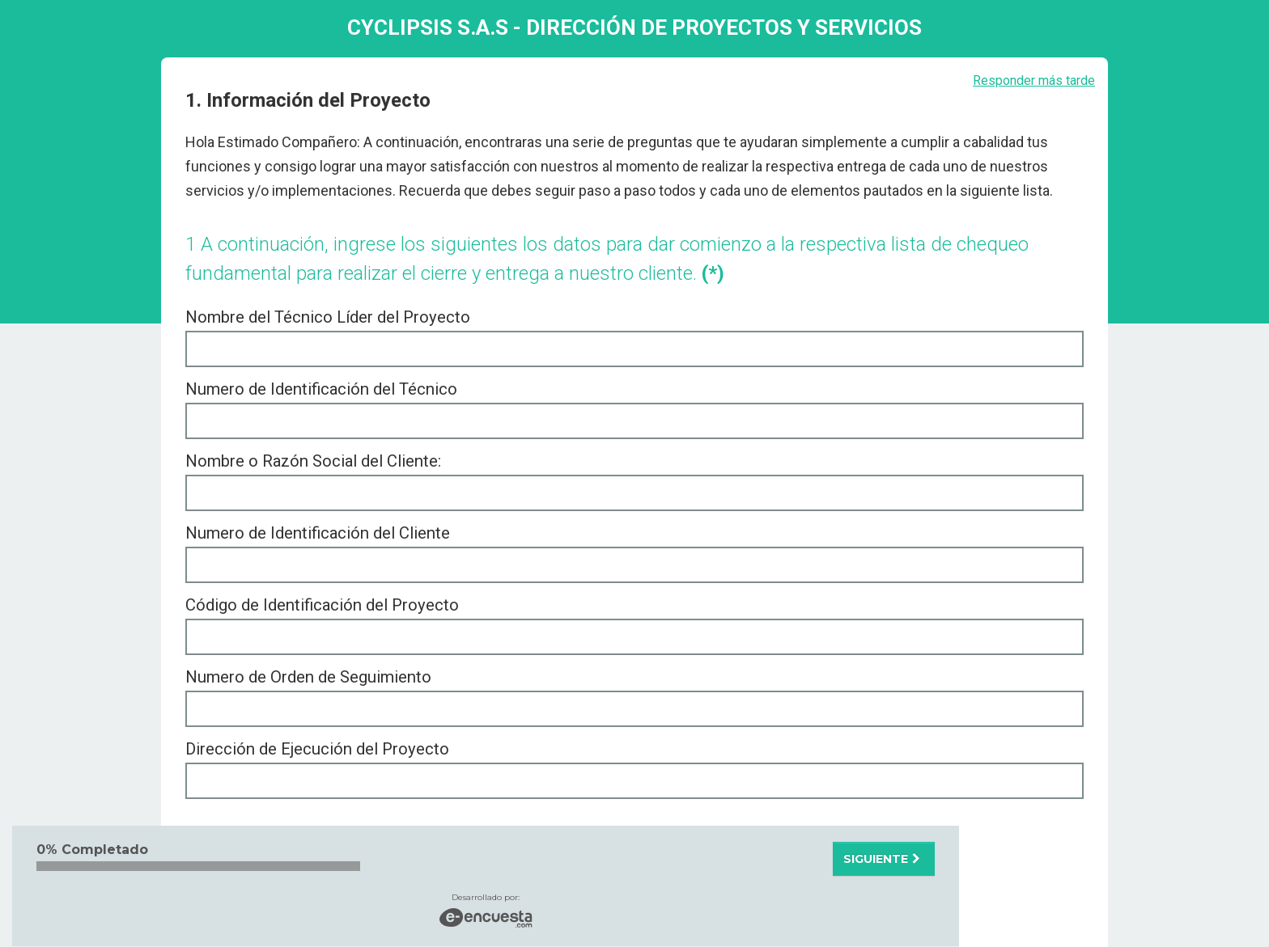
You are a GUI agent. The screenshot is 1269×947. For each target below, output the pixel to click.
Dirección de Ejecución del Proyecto (317, 749)
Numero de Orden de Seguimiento (308, 677)
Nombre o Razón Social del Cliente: (313, 461)
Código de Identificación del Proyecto (322, 605)
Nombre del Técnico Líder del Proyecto (327, 317)
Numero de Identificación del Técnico (321, 389)
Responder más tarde (1034, 80)
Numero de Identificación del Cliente (317, 533)
